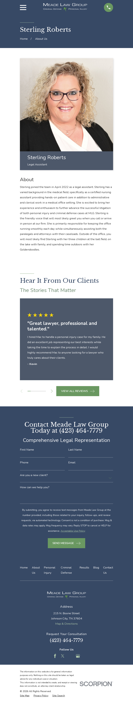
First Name (27, 449)
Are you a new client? (34, 475)
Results (84, 568)
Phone (24, 462)
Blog (96, 568)
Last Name (75, 449)
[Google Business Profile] (78, 656)
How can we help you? (34, 487)
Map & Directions (66, 624)
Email (71, 462)
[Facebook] (55, 656)
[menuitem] (24, 695)
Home (24, 568)
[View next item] (53, 391)
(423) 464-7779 (66, 640)
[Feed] (70, 656)
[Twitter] (63, 656)
